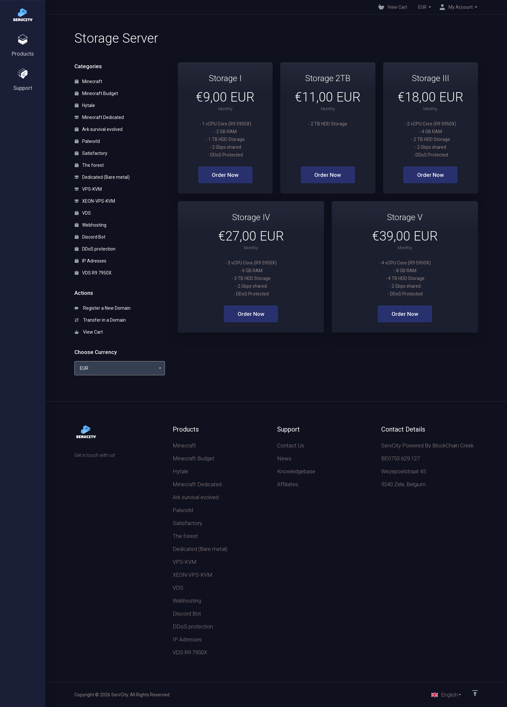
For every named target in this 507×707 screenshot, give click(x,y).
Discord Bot (90, 237)
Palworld (87, 141)
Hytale (85, 105)
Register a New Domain (103, 308)
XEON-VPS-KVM (95, 201)
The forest (89, 165)
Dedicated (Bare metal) (102, 177)
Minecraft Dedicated (99, 117)
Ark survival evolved (99, 129)
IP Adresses (90, 260)
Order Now (225, 175)
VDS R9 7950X (93, 272)
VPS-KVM (88, 189)
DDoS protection (95, 249)
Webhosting (90, 225)
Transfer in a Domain (100, 320)
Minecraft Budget (96, 93)
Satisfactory (91, 153)
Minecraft (88, 81)
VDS (83, 213)
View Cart (89, 332)
